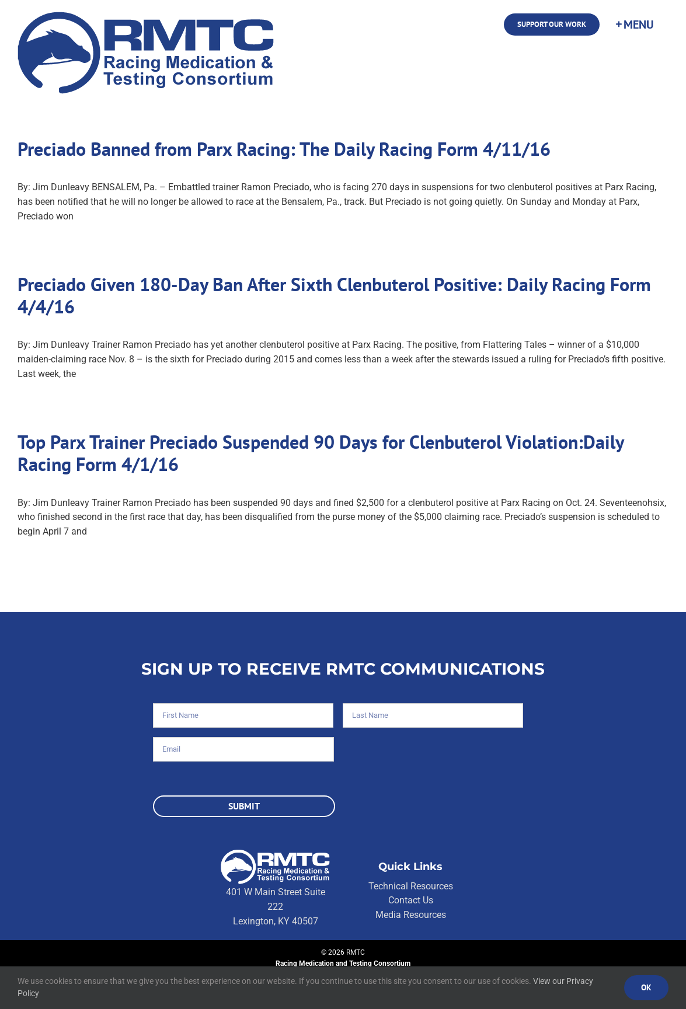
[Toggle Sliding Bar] (634, 24)
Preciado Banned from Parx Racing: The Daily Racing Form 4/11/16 (284, 149)
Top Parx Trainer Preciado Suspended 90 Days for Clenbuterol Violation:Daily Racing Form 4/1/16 (321, 453)
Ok (646, 987)
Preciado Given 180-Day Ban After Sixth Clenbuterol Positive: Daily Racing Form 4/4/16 (334, 295)
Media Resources (410, 914)
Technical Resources (410, 886)
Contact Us (410, 900)
